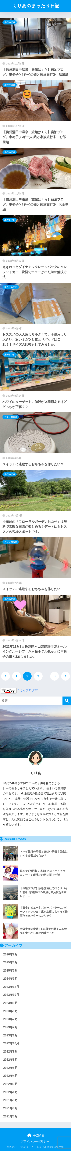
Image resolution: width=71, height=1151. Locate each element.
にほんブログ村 (19, 690)
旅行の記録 (9, 22)
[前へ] (5, 676)
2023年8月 (10, 1011)
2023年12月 (11, 986)
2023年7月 (10, 1019)
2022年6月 (10, 1059)
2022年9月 (10, 1051)
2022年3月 (10, 1084)
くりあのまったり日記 (35, 5)
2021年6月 (10, 1108)
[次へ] (65, 676)
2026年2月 (10, 954)
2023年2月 (10, 1027)
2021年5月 (10, 1116)
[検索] (66, 701)
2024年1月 (10, 978)
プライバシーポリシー (35, 1141)
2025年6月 (10, 962)
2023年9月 (10, 1003)
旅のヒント (9, 220)
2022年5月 (10, 1067)
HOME (35, 1135)
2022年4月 (10, 1075)
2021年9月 (10, 1100)
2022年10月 (11, 1043)
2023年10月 (11, 994)
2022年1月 (10, 1092)
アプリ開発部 (10, 417)
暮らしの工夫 (10, 287)
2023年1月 (10, 1035)
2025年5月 (10, 970)
